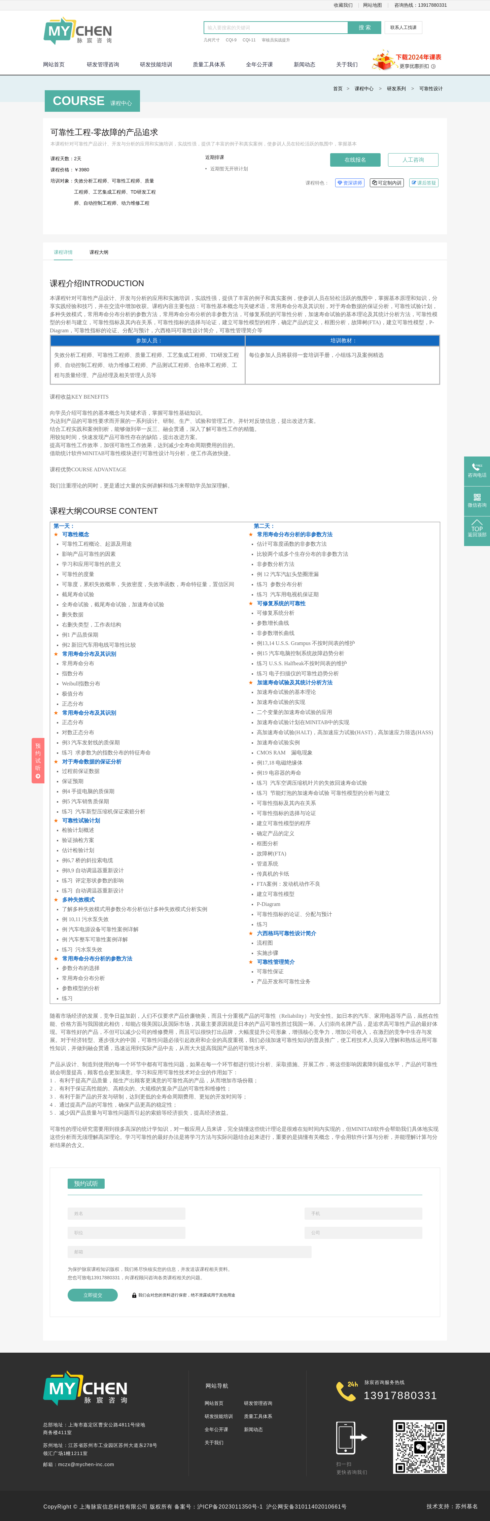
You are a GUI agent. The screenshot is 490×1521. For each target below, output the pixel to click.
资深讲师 (350, 182)
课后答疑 (424, 182)
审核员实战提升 (276, 40)
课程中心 (364, 88)
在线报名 (355, 160)
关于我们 (347, 64)
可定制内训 (386, 182)
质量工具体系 (209, 64)
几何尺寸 (212, 40)
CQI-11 (249, 40)
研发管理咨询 (103, 64)
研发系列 (396, 88)
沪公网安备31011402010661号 (306, 1507)
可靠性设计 (431, 88)
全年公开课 (259, 64)
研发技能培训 (156, 64)
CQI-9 (231, 40)
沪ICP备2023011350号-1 (230, 1507)
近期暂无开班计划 (229, 168)
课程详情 (63, 252)
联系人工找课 (403, 27)
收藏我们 (343, 5)
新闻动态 (304, 64)
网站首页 (214, 1403)
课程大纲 (99, 252)
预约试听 (83, 1183)
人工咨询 (413, 160)
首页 (338, 88)
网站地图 (372, 5)
